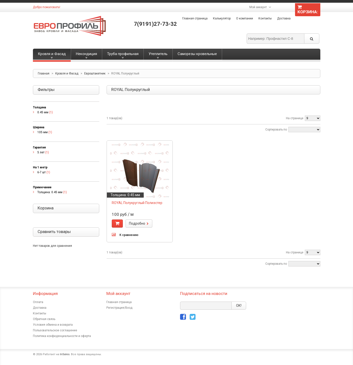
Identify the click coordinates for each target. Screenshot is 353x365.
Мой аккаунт (258, 7)
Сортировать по (276, 129)
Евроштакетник (94, 73)
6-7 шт (41, 172)
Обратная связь (44, 319)
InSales (65, 354)
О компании (244, 18)
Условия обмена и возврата (53, 324)
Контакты (265, 18)
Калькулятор (222, 18)
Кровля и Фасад (66, 73)
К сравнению (128, 235)
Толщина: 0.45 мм (49, 192)
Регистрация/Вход (119, 307)
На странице (294, 118)
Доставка (284, 18)
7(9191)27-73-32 (155, 24)
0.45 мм (42, 112)
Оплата (38, 302)
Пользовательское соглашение (55, 330)
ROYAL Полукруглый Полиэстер (137, 203)
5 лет (40, 152)
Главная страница (195, 18)
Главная (43, 73)
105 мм (42, 132)
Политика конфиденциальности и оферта (62, 336)
